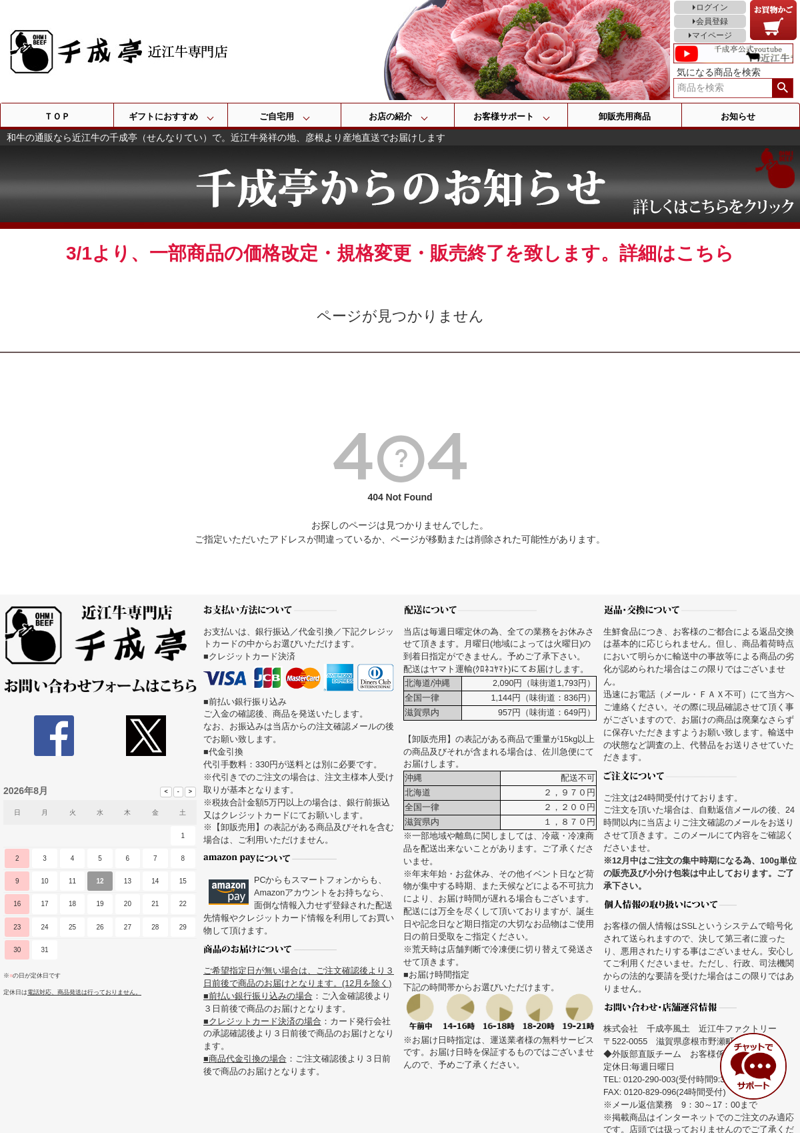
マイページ (712, 35)
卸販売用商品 (625, 116)
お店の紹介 (390, 116)
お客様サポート (503, 116)
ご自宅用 (276, 116)
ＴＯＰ (57, 116)
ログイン (712, 7)
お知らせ (738, 116)
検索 (782, 88)
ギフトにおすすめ (163, 116)
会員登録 (712, 21)
